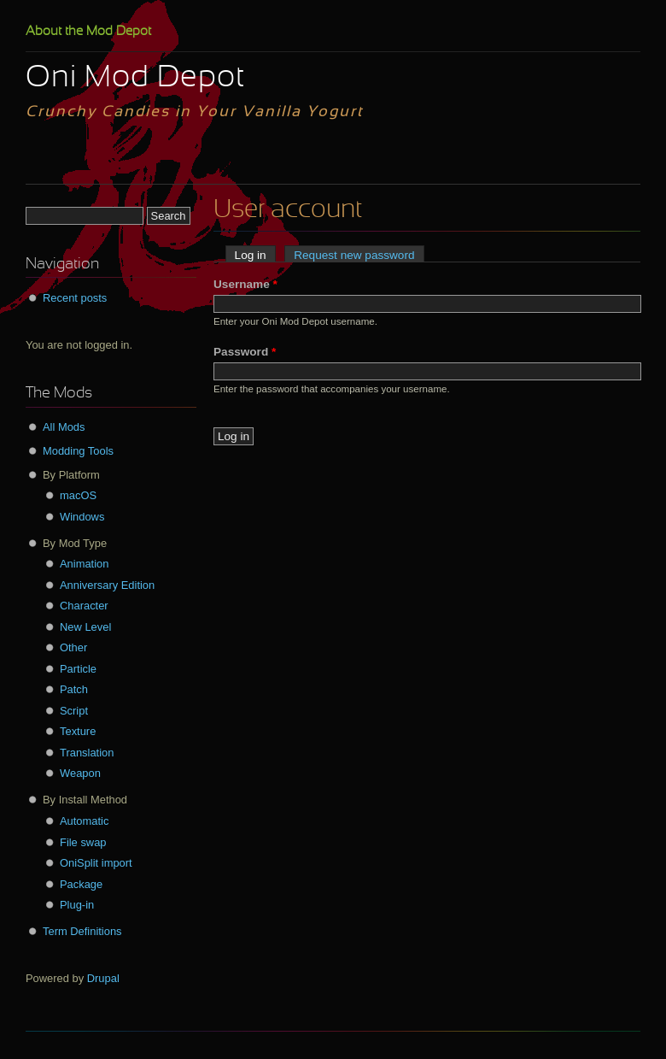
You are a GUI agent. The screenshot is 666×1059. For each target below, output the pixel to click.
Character (84, 605)
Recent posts (75, 297)
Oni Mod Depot (135, 78)
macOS (78, 495)
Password (244, 351)
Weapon (80, 773)
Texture (78, 731)
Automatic (84, 821)
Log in (255, 255)
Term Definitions (82, 931)
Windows (82, 516)
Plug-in (77, 904)
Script (74, 710)
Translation (87, 752)
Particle (78, 668)
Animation (84, 563)
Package (81, 884)
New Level (85, 627)
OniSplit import (96, 862)
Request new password (354, 255)
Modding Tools (78, 450)
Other (73, 647)
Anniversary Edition (107, 585)
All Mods (64, 427)
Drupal (103, 978)
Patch (74, 689)
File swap (83, 842)
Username (245, 284)
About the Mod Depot (88, 32)
